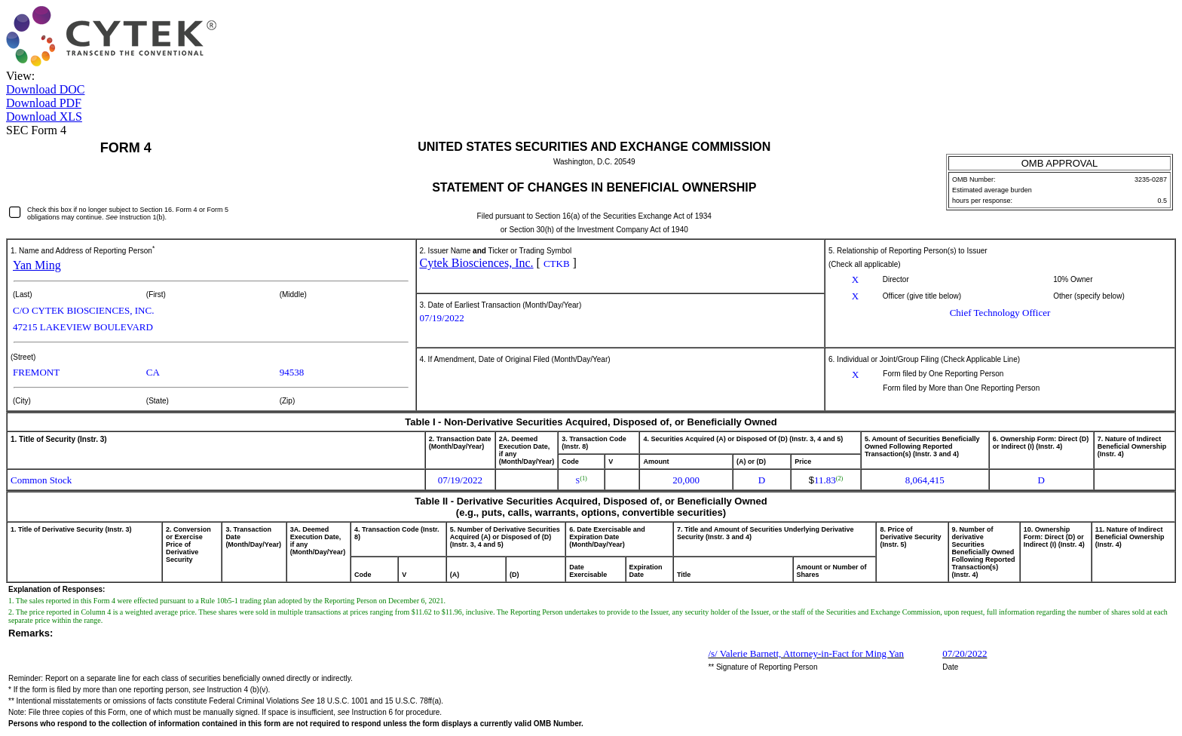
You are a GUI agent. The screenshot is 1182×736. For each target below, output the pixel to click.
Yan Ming (37, 265)
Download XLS (44, 116)
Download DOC (45, 89)
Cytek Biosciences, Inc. (477, 262)
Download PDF (43, 103)
